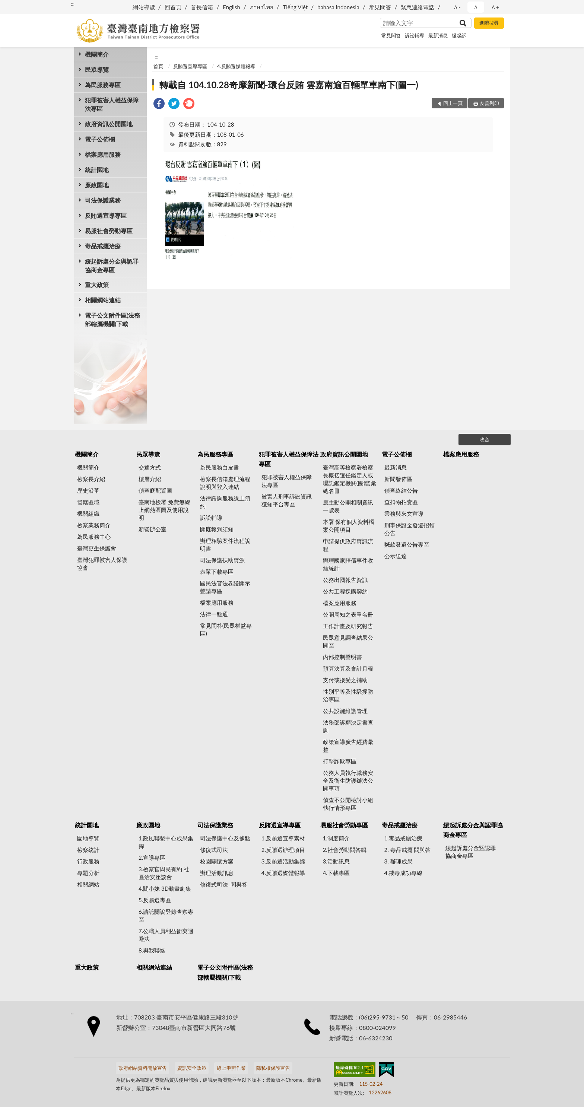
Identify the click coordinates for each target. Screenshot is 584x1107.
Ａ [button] (476, 7)
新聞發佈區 (398, 478)
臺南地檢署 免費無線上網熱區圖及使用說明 (164, 510)
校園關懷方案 (217, 861)
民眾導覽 (97, 69)
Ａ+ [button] (495, 7)
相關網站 (88, 884)
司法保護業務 (103, 200)
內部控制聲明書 (342, 656)
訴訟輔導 (414, 35)
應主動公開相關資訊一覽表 (348, 506)
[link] (159, 104)
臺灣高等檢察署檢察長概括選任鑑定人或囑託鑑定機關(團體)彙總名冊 (349, 479)
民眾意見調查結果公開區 (348, 641)
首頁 (158, 66)
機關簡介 (97, 54)
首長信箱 (202, 7)
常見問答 (380, 7)
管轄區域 (88, 502)
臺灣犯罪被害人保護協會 (102, 563)
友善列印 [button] (489, 103)
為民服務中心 (94, 536)
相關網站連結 (103, 299)
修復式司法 (214, 849)
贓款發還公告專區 (406, 544)
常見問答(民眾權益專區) (226, 629)
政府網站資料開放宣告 (142, 1068)
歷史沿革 (88, 490)
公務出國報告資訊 (345, 579)
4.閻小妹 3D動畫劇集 (165, 888)
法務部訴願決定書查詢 (348, 726)
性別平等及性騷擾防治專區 (348, 695)
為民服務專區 (103, 84)
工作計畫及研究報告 (348, 626)
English (231, 7)
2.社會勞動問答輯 (344, 849)
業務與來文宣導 (403, 513)
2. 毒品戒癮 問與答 (407, 849)
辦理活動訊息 (217, 872)
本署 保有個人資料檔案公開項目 (349, 525)
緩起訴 (459, 35)
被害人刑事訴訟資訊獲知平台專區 (286, 500)
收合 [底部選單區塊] (484, 439)
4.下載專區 (336, 872)
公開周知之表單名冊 (348, 614)
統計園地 (97, 169)
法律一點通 (214, 614)
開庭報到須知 (217, 529)
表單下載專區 (217, 571)
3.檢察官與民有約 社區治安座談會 (164, 873)
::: (72, 4)
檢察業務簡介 (94, 525)
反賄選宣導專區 (106, 215)
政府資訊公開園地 (109, 123)
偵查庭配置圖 (155, 490)
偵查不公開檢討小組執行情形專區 (348, 803)
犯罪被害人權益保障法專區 (112, 104)
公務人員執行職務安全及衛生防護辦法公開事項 (348, 780)
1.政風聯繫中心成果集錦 (166, 842)
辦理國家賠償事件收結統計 (348, 564)
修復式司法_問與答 (223, 884)
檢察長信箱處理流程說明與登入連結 (225, 482)
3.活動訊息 (336, 861)
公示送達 (395, 556)
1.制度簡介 (336, 838)
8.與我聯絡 (152, 950)
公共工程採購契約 (345, 591)
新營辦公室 (152, 529)
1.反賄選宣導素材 (283, 838)
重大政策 (97, 284)
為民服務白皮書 (219, 467)
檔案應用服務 (103, 154)
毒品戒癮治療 (103, 245)
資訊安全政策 (191, 1068)
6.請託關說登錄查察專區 (166, 915)
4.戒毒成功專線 (403, 872)
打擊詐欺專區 (339, 761)
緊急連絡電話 (417, 7)
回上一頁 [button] (453, 103)
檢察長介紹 (91, 478)
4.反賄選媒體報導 (236, 66)
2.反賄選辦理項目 (283, 849)
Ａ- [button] (457, 7)
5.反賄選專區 (155, 900)
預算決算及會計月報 (348, 668)
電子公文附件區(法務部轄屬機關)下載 (112, 319)
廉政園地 (97, 184)
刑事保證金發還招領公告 (409, 529)
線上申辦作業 (231, 1068)
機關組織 (88, 513)
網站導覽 (144, 7)
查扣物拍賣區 (401, 502)
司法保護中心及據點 (225, 838)
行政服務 (88, 861)
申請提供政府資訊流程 (348, 545)
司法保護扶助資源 (222, 560)
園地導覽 (88, 838)
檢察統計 (88, 849)
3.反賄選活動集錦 (283, 861)
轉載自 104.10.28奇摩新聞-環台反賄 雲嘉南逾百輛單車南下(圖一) (288, 84)
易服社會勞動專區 (109, 230)
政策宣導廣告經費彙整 (348, 745)
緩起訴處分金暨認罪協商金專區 (470, 851)
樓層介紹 (150, 478)
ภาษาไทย (261, 7)
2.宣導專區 (152, 857)
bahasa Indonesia (338, 7)
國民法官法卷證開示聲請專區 (225, 587)
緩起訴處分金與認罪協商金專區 (112, 265)
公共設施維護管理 (345, 710)
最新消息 (438, 35)
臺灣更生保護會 (96, 548)
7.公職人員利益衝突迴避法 (166, 935)
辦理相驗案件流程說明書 (225, 544)
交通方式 (150, 467)
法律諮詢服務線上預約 (225, 502)
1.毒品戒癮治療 (403, 838)
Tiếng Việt (295, 7)
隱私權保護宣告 (273, 1068)
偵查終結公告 (401, 490)
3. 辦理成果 (398, 861)
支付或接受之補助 (345, 680)
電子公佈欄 (100, 139)
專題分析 (88, 872)
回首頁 (173, 7)
